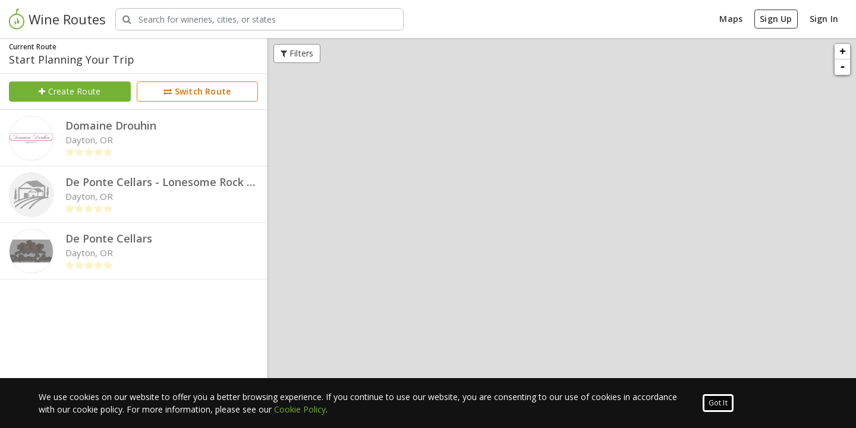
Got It (718, 403)
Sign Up (776, 18)
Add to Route (506, 192)
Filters (297, 53)
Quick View (562, 192)
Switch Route (197, 91)
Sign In (824, 18)
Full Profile (617, 192)
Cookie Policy (300, 409)
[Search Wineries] (259, 19)
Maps (730, 18)
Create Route (69, 91)
